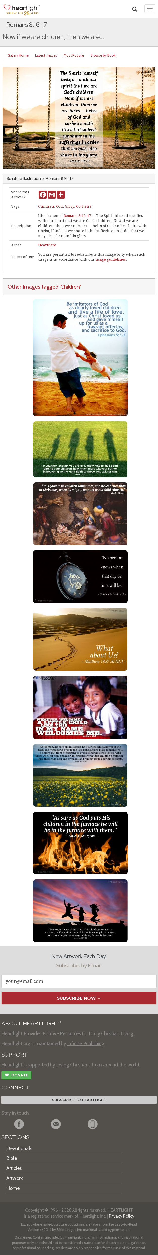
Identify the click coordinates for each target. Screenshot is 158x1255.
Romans (53, 178)
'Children (70, 286)
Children (46, 206)
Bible (11, 1158)
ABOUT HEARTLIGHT (31, 1023)
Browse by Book (103, 55)
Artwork (14, 1178)
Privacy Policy (121, 1216)
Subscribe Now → (79, 998)
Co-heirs (83, 206)
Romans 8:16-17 (77, 216)
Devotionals (19, 1148)
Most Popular (74, 55)
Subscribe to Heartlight (79, 1100)
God (59, 206)
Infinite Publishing (85, 1043)
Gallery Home (18, 55)
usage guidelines (111, 259)
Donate (16, 1075)
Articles (14, 1168)
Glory (69, 206)
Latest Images (46, 55)
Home (13, 1188)
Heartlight (47, 245)
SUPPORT (14, 1054)
